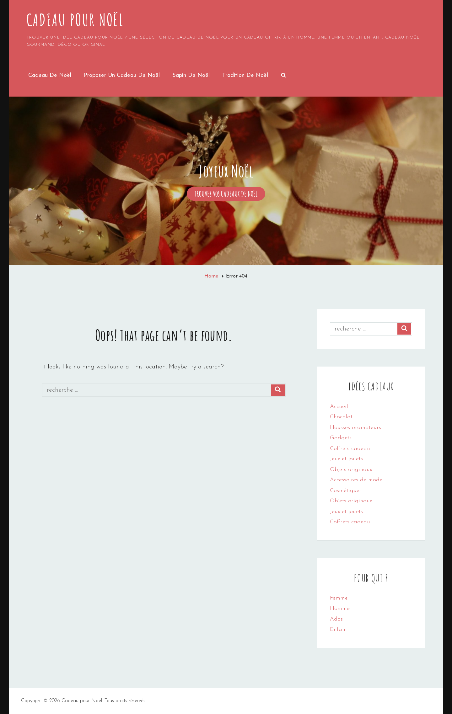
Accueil (339, 407)
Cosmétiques (346, 491)
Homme (340, 608)
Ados (336, 619)
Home (212, 276)
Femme (339, 598)
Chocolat (341, 417)
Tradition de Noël (245, 75)
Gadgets (341, 438)
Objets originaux (351, 470)
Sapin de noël (191, 75)
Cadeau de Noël (49, 75)
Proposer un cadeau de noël (122, 75)
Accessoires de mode (356, 480)
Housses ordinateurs (355, 428)
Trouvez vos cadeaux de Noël (230, 194)
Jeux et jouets (346, 459)
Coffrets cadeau (350, 449)
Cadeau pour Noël (75, 19)
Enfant (338, 629)
